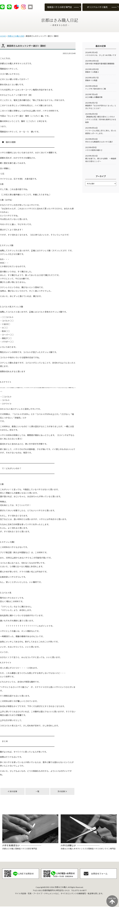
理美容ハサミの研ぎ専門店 (59, 7)
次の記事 (61, 791)
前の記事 (13, 791)
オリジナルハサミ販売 (97, 7)
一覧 (37, 791)
